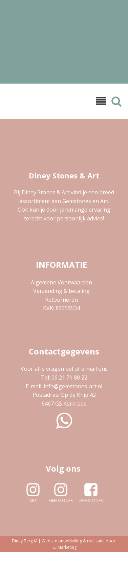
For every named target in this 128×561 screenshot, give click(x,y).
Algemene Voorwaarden (61, 282)
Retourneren (61, 299)
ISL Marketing (64, 547)
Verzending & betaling (61, 291)
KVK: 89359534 (61, 308)
